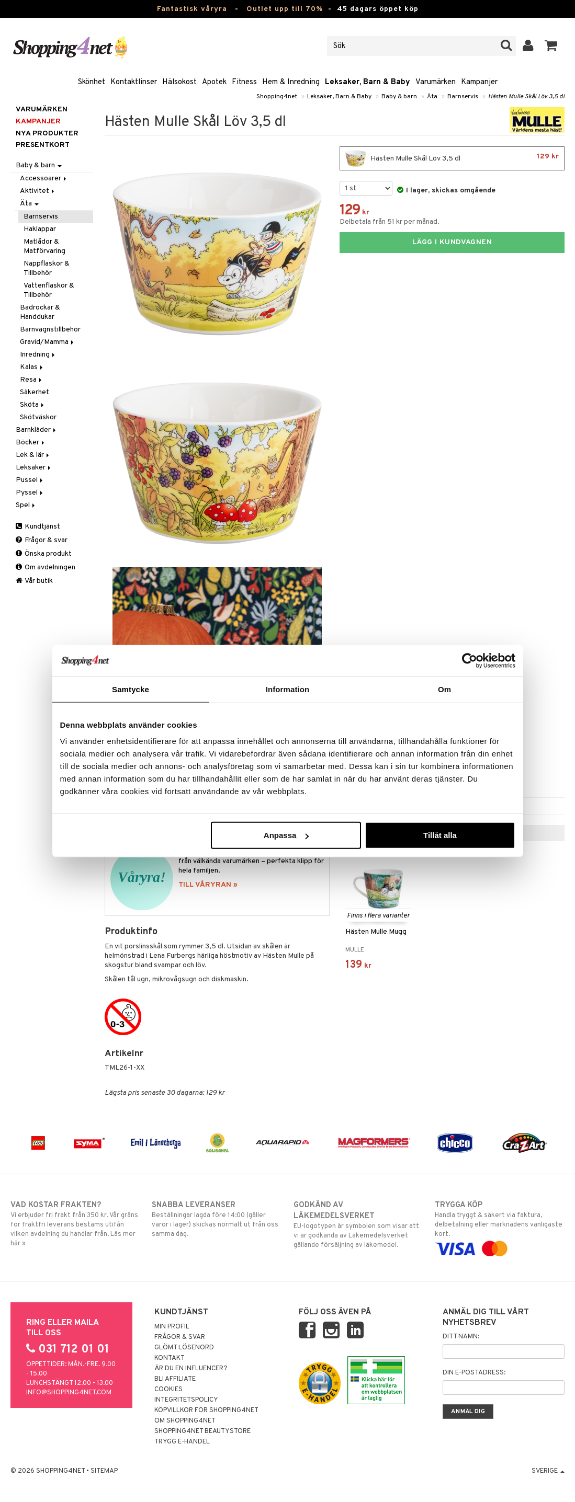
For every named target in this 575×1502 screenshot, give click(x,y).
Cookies (168, 1389)
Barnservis (462, 97)
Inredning (38, 354)
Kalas (32, 367)
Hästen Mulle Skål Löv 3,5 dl (526, 97)
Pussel (30, 480)
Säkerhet (34, 392)
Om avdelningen (45, 567)
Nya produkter (47, 133)
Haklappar (40, 229)
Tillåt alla (440, 835)
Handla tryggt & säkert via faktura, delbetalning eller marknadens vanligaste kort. (500, 1227)
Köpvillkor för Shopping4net (206, 1410)
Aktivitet (38, 191)
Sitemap (104, 1471)
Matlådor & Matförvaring (44, 246)
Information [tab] (288, 688)
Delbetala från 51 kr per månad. (389, 221)
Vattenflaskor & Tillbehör (49, 290)
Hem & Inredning (291, 82)
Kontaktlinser (133, 82)
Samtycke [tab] (130, 688)
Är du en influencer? (191, 1369)
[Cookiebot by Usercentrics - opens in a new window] (469, 660)
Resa (31, 379)
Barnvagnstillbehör (50, 329)
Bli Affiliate (175, 1379)
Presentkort (43, 145)
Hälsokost (179, 82)
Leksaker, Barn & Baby (367, 82)
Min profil (171, 1327)
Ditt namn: (461, 1337)
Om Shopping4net (185, 1421)
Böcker (31, 442)
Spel (26, 505)
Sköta (33, 404)
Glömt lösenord (184, 1348)
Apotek (214, 82)
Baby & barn (399, 97)
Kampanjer (479, 82)
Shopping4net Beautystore (202, 1431)
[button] (551, 46)
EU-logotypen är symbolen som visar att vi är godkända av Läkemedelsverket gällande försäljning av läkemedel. (358, 1224)
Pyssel (30, 492)
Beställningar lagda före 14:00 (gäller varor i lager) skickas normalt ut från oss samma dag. (216, 1219)
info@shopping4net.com (68, 1393)
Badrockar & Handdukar (40, 312)
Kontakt (169, 1358)
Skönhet (91, 82)
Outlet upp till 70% (284, 9)
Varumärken (435, 82)
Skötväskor (38, 417)
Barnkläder (37, 430)
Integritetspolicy (186, 1400)
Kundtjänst (38, 526)
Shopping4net (276, 97)
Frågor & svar (41, 540)
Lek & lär (33, 455)
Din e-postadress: (474, 1373)
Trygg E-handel (182, 1442)
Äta (432, 97)
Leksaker (34, 467)
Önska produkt (44, 553)
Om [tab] (444, 688)
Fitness (244, 82)
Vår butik (34, 581)
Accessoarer (44, 178)
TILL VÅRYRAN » (208, 884)
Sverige (548, 1471)
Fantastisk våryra (192, 9)
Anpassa (286, 835)
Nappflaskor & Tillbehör (47, 268)
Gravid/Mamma (47, 342)
